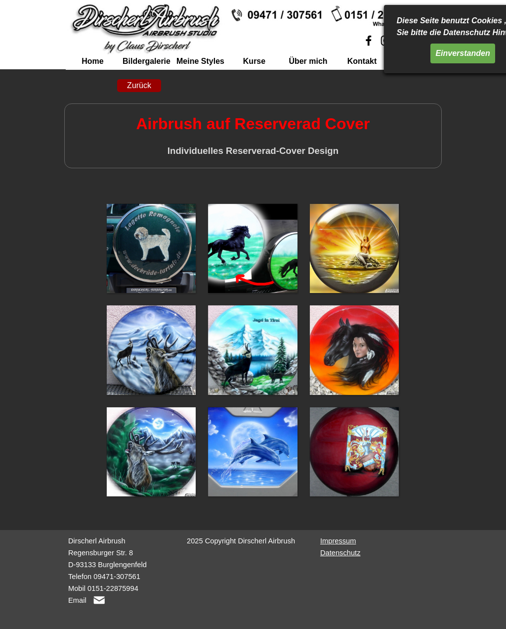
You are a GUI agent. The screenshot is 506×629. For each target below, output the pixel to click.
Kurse (254, 61)
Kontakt (362, 61)
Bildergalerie (146, 61)
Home (92, 61)
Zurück (139, 85)
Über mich (308, 61)
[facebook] (368, 40)
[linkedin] (420, 40)
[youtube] (403, 40)
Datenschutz (340, 553)
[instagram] (386, 40)
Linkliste (416, 61)
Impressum (338, 541)
